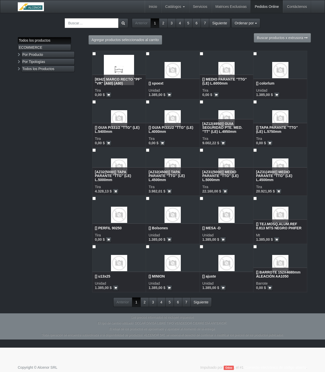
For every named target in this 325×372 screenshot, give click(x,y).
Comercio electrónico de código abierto (275, 367)
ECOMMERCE (30, 47)
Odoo (228, 367)
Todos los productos (35, 40)
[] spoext (156, 83)
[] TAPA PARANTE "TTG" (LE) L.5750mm (277, 129)
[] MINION (157, 276)
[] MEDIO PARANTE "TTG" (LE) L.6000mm (224, 81)
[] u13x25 (102, 276)
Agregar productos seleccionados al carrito (125, 40)
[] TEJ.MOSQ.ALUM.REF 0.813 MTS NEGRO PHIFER (278, 226)
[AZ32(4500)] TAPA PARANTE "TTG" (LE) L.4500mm (167, 176)
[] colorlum (265, 83)
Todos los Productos (38, 69)
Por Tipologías (33, 62)
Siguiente (219, 23)
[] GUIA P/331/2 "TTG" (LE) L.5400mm (117, 129)
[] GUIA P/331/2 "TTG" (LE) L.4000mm (171, 129)
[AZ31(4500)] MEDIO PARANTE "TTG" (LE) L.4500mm (274, 176)
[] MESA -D (211, 228)
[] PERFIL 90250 (108, 228)
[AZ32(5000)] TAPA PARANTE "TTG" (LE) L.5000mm (113, 176)
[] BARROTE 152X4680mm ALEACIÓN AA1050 (278, 274)
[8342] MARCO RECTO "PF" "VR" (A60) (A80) (118, 81)
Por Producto (32, 55)
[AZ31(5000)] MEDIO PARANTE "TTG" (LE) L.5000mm (220, 176)
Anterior (141, 23)
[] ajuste (209, 276)
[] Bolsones (158, 228)
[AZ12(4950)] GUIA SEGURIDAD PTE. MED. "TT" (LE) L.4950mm (222, 128)
